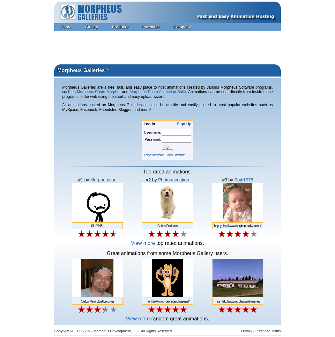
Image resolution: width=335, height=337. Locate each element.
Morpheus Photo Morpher (99, 92)
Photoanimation (173, 179)
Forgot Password (175, 155)
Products (120, 27)
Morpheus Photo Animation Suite (158, 92)
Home (66, 27)
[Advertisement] (167, 48)
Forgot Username (154, 155)
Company (182, 27)
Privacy (246, 331)
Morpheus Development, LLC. (116, 331)
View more (143, 243)
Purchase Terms (268, 331)
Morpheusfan (103, 179)
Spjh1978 (243, 179)
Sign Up (184, 124)
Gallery (91, 27)
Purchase (151, 27)
